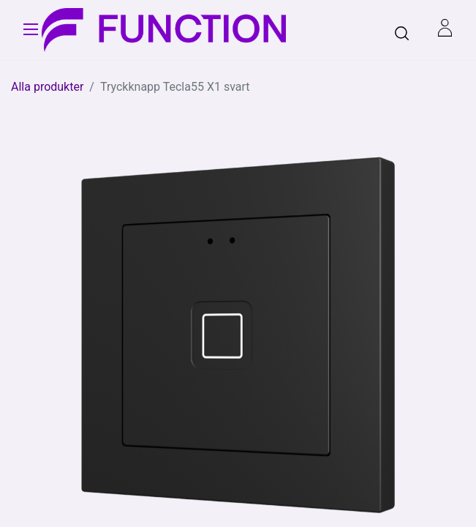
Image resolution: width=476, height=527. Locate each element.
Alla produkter (47, 87)
